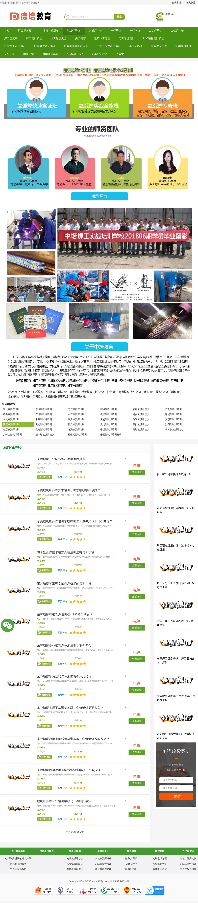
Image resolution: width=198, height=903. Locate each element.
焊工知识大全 (59, 38)
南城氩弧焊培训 (11, 409)
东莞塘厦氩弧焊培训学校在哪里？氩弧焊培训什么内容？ (74, 521)
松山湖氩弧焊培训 (77, 434)
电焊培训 (116, 30)
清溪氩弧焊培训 (173, 419)
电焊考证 (135, 30)
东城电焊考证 (160, 864)
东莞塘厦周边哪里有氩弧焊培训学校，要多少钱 (68, 770)
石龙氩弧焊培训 (173, 409)
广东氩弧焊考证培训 (76, 46)
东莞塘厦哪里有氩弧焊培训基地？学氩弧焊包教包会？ (73, 739)
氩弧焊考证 (95, 30)
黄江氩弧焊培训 (141, 419)
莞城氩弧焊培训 (108, 409)
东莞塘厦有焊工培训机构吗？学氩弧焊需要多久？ (70, 708)
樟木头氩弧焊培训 (174, 429)
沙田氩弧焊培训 (173, 424)
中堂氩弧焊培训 (108, 429)
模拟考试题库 (50, 30)
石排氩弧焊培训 (43, 414)
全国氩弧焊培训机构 (110, 434)
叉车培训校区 (99, 53)
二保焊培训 (155, 30)
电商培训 (28, 53)
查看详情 (137, 472)
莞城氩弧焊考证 (103, 869)
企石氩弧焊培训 (76, 414)
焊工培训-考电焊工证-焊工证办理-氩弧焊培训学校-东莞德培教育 (32, 16)
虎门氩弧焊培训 (108, 424)
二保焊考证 (177, 30)
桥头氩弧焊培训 (141, 414)
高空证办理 (135, 46)
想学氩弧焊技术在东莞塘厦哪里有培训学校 (65, 552)
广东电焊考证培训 (45, 46)
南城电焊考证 (160, 858)
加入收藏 (190, 2)
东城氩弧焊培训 (43, 409)
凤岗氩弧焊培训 (43, 424)
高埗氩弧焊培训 (141, 429)
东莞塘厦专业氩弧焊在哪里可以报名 (61, 459)
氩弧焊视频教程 (18, 864)
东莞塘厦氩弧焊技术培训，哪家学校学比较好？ (68, 490)
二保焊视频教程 (18, 869)
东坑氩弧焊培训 (11, 419)
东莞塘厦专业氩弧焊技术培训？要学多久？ (65, 645)
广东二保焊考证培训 (108, 46)
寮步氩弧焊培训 (76, 419)
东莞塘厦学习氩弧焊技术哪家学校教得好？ (65, 676)
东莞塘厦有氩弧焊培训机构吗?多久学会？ (65, 614)
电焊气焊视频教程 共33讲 (18, 858)
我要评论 (62, 477)
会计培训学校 (75, 53)
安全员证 (9, 53)
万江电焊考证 (160, 869)
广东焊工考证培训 (15, 46)
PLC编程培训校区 (153, 38)
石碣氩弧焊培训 (141, 409)
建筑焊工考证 (102, 38)
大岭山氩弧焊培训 (12, 434)
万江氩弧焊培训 (76, 409)
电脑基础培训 (50, 53)
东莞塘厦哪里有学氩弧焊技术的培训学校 (64, 583)
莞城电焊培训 (132, 869)
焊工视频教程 (26, 30)
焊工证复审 (11, 38)
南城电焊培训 (132, 858)
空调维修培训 (183, 46)
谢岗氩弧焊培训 (173, 414)
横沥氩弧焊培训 (108, 414)
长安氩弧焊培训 (76, 424)
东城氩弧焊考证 (103, 864)
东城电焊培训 (132, 864)
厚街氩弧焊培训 (141, 424)
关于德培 (80, 38)
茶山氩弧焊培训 (11, 414)
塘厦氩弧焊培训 (11, 424)
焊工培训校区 (34, 38)
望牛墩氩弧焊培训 (44, 434)
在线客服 (176, 2)
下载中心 (121, 53)
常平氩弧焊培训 (43, 419)
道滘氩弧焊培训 (11, 429)
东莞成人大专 (159, 46)
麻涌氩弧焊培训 (76, 429)
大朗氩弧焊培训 (108, 419)
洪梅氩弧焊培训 (43, 429)
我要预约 (44, 477)
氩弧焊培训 (73, 30)
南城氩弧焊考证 (103, 858)
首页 (7, 30)
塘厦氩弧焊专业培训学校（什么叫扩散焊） (65, 801)
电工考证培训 (127, 38)
